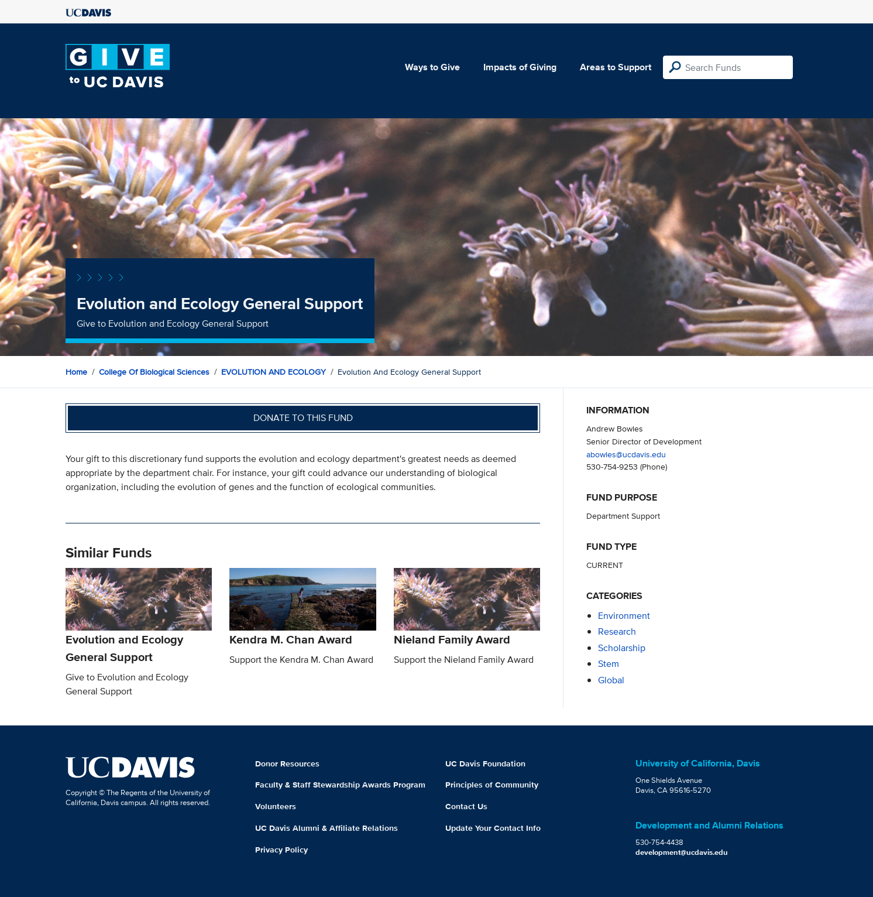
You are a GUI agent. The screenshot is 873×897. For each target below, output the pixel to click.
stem (608, 663)
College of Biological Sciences (154, 372)
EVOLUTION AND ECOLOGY (273, 372)
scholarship (621, 648)
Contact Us (466, 806)
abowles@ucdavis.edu (626, 454)
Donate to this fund (303, 417)
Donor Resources (287, 763)
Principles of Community (491, 784)
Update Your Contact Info (493, 828)
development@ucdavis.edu (681, 852)
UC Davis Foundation (485, 763)
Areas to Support (615, 67)
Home (76, 372)
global (611, 680)
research (617, 631)
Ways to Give (432, 67)
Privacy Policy (281, 849)
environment (624, 615)
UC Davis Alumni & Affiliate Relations (326, 828)
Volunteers (275, 806)
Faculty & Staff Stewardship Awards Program (340, 784)
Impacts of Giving (519, 67)
